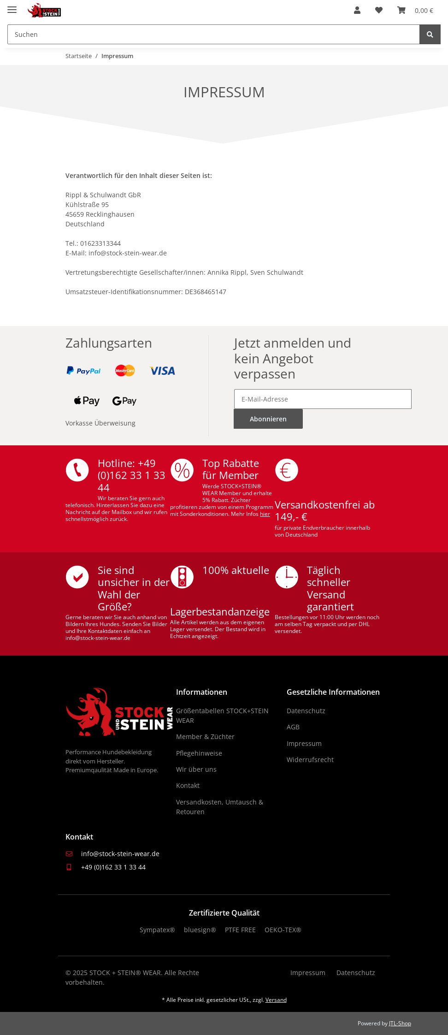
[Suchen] (213, 34)
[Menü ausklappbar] (12, 6)
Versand (276, 1000)
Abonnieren (268, 418)
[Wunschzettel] (379, 10)
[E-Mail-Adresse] (323, 399)
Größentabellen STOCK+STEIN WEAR (222, 715)
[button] (357, 10)
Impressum (304, 743)
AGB (293, 726)
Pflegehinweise (199, 753)
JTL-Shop (400, 1023)
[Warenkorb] (415, 10)
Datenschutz (306, 710)
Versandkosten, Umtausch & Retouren (219, 807)
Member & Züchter (205, 736)
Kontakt (188, 785)
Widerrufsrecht (310, 759)
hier (265, 514)
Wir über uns (196, 769)
